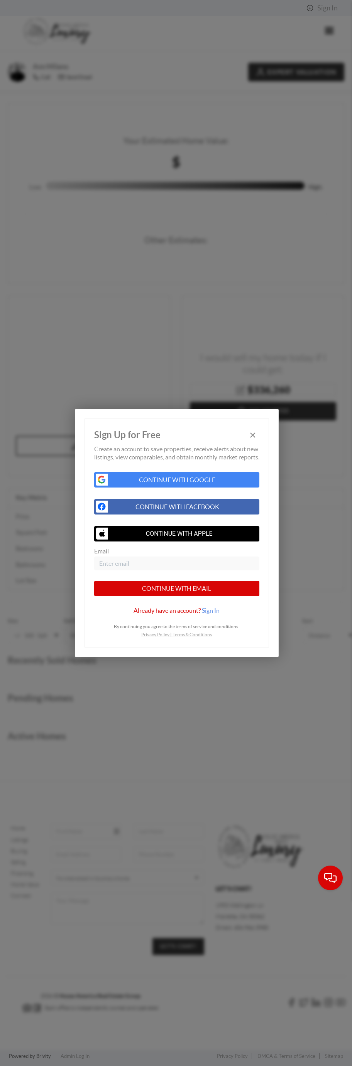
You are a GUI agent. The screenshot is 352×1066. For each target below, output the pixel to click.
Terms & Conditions (192, 634)
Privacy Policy (155, 634)
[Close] (252, 435)
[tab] (176, 610)
